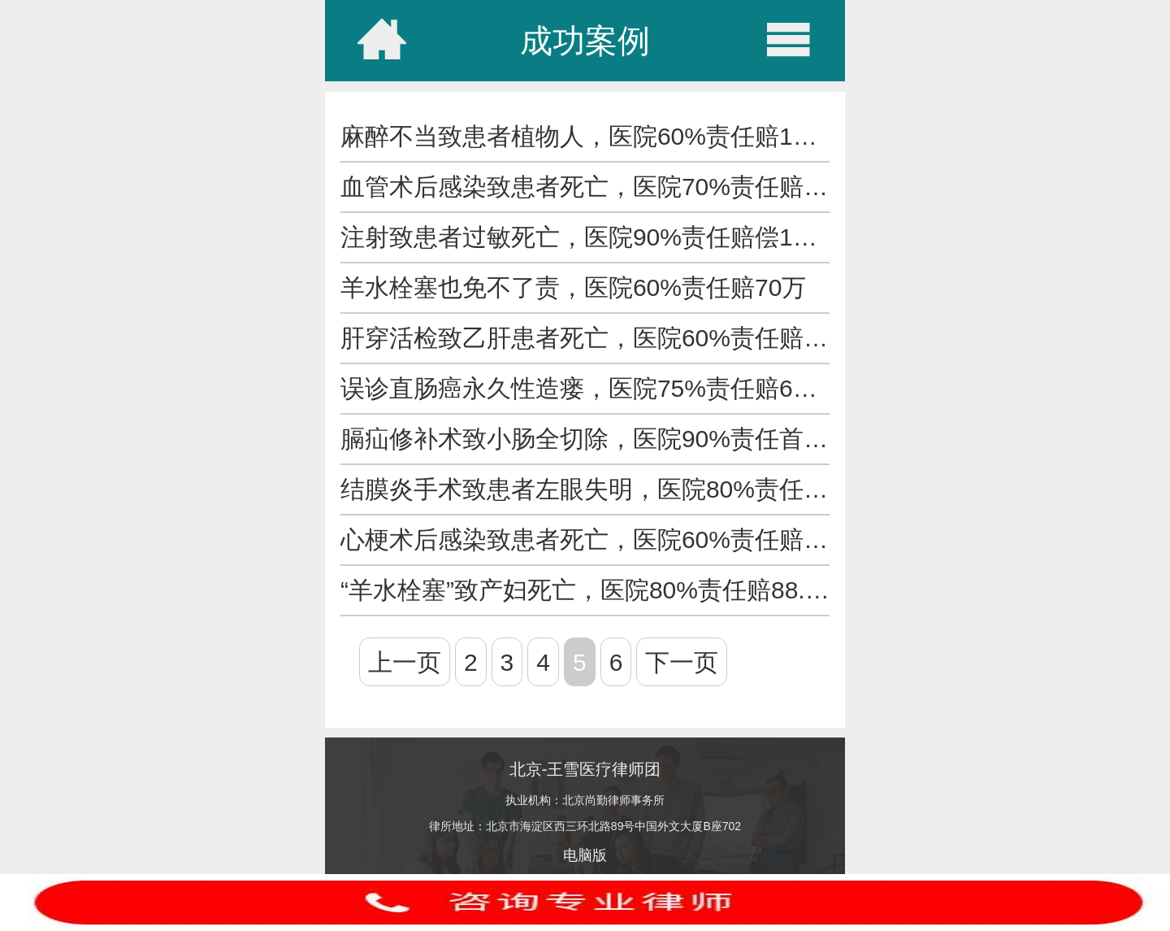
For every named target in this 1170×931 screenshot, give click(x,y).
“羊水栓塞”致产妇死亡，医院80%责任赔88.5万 (591, 589)
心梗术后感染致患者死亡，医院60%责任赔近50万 (609, 539)
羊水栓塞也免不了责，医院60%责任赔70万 (573, 287)
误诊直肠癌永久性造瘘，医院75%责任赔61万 (585, 388)
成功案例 (585, 41)
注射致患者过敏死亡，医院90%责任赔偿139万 (592, 237)
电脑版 (585, 855)
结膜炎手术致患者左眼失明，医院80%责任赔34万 (609, 489)
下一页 (681, 662)
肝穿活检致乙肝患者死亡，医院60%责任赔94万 (597, 337)
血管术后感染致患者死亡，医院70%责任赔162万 (604, 186)
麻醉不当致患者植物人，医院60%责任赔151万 (592, 136)
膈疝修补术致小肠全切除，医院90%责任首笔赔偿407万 (641, 438)
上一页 (404, 662)
